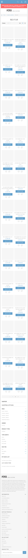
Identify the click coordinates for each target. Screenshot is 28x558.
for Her (3, 425)
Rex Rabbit (4, 451)
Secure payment (5, 517)
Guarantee (4, 521)
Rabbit (3, 453)
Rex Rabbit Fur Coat (7, 65)
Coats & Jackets (10, 15)
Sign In (3, 539)
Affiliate (3, 525)
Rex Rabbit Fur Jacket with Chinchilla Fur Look (20, 359)
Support (3, 519)
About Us (4, 496)
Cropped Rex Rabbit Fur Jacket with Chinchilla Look (20, 41)
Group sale (4, 527)
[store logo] (14, 10)
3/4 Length (4, 441)
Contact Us (4, 505)
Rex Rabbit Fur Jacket (8, 90)
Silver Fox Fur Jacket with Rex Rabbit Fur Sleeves (20, 309)
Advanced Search (5, 507)
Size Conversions (5, 534)
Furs (4, 15)
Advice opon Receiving (7, 529)
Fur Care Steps (5, 531)
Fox (2, 449)
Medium (3, 439)
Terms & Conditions (6, 523)
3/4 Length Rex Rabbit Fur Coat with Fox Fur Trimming (8, 115)
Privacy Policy (5, 501)
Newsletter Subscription (7, 509)
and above (5, 419)
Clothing (3, 431)
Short (3, 437)
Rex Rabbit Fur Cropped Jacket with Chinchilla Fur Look (20, 66)
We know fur (4, 513)
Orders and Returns (6, 503)
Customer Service (5, 498)
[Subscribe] (24, 552)
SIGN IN (22, 6)
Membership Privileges (6, 546)
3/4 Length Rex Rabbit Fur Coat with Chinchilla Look (8, 189)
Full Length (4, 443)
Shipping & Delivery (6, 515)
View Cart (4, 541)
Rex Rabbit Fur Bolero (20, 261)
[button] (6, 48)
